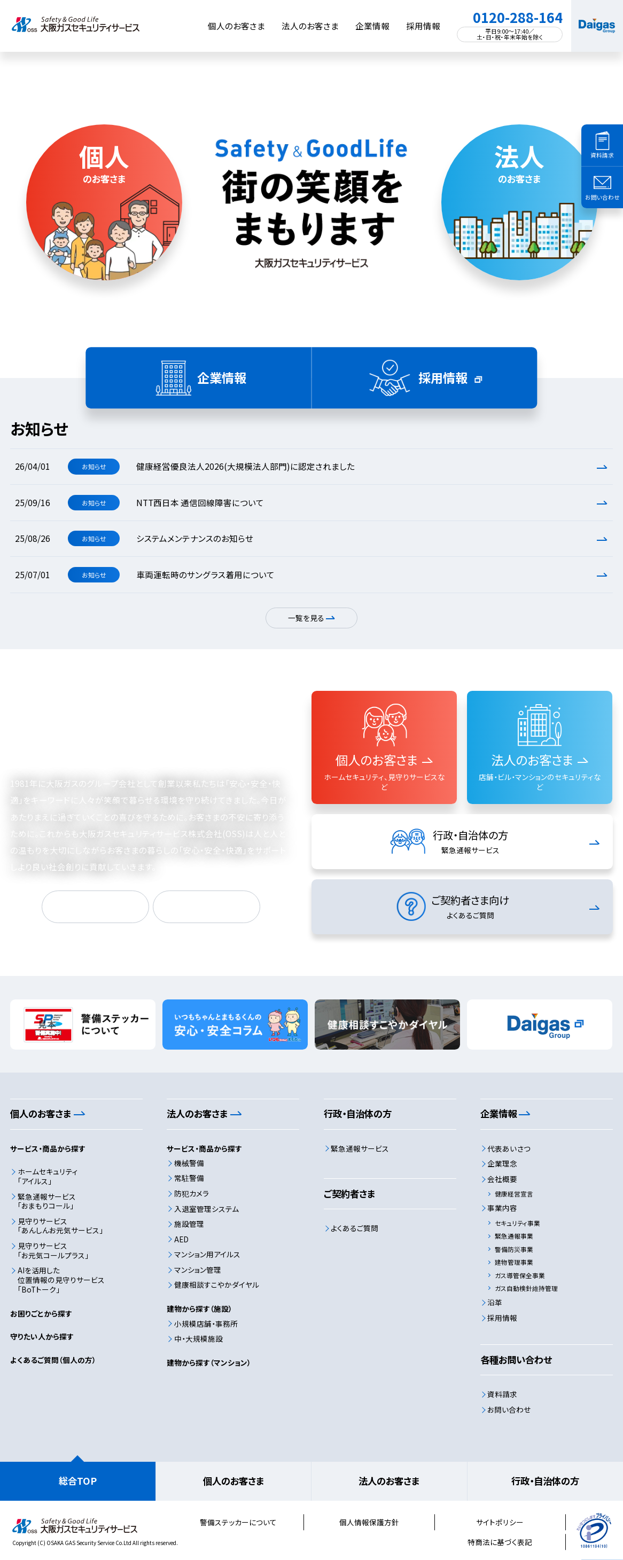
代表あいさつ (509, 1148)
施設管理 (189, 1223)
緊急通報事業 (514, 1235)
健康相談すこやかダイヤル (216, 1284)
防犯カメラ (191, 1193)
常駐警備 (189, 1177)
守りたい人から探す (42, 1336)
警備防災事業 (514, 1249)
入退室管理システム (206, 1208)
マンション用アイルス (207, 1254)
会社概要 (502, 1178)
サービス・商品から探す (47, 1148)
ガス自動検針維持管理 (526, 1288)
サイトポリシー (500, 1522)
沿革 (494, 1302)
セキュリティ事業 (517, 1222)
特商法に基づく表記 (500, 1542)
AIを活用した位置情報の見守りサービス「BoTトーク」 (61, 1279)
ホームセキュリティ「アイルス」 (48, 1176)
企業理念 (502, 1163)
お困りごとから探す (41, 1313)
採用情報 (423, 25)
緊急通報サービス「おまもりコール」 (47, 1201)
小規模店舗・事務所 (206, 1323)
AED (181, 1239)
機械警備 (189, 1162)
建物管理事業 (514, 1261)
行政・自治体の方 (545, 1480)
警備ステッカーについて (238, 1522)
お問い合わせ (509, 1409)
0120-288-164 (518, 17)
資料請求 (502, 1394)
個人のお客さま (236, 25)
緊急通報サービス (360, 1148)
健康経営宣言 (514, 1193)
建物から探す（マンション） (209, 1362)
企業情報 (372, 25)
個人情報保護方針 (369, 1522)
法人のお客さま (310, 25)
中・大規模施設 (198, 1338)
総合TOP (78, 1480)
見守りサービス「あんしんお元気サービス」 (60, 1226)
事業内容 (502, 1207)
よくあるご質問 (354, 1228)
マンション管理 (197, 1269)
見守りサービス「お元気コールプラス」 (53, 1250)
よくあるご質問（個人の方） (53, 1359)
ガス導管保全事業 (520, 1275)
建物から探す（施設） (199, 1308)
